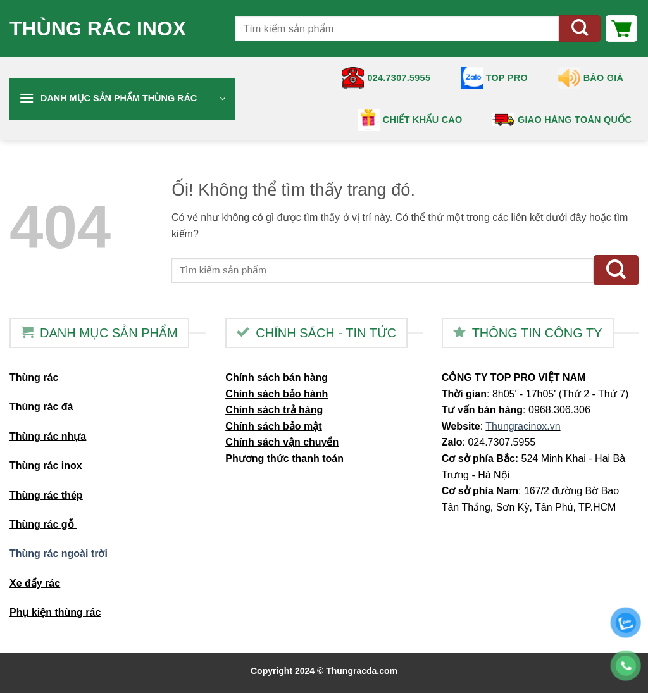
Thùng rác (33, 377)
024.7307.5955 (386, 78)
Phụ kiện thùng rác (55, 612)
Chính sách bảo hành (276, 394)
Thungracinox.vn (522, 426)
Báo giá (591, 78)
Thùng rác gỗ (43, 524)
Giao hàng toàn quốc (562, 119)
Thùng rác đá (41, 406)
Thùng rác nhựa (47, 436)
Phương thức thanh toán (284, 458)
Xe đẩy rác (34, 583)
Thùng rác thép (46, 495)
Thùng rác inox (97, 28)
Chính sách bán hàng (276, 377)
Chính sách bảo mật (273, 426)
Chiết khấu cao (410, 120)
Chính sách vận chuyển (282, 442)
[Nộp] (580, 28)
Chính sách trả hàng (274, 409)
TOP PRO (494, 78)
